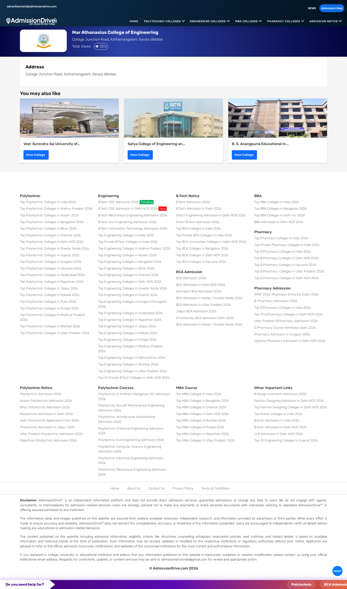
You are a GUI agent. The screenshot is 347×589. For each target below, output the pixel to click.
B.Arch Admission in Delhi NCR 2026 (280, 427)
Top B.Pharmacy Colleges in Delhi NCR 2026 (286, 258)
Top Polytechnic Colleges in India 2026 (48, 202)
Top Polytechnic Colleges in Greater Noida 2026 (54, 248)
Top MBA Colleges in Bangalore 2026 (202, 401)
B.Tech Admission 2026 (193, 202)
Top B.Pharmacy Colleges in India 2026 (282, 252)
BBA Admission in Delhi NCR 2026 (278, 222)
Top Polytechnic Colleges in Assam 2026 (49, 215)
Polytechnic (311, 584)
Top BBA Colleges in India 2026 (276, 202)
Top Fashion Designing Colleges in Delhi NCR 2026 (290, 407)
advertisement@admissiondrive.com (31, 6)
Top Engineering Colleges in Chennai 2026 (128, 275)
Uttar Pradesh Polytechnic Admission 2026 (51, 434)
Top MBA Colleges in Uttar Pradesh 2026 (205, 440)
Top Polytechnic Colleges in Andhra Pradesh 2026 (56, 209)
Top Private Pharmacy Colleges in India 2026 (286, 245)
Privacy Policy (183, 488)
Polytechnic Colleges (162, 21)
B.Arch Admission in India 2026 (276, 420)
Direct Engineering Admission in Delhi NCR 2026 (211, 215)
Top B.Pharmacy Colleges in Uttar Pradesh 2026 (289, 271)
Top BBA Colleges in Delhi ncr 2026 (279, 215)
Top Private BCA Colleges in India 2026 (204, 235)
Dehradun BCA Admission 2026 (198, 291)
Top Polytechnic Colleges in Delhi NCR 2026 (51, 242)
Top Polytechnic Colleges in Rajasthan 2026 (51, 282)
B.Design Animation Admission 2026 (280, 394)
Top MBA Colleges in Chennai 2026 (201, 407)
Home (134, 21)
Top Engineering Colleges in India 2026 (126, 235)
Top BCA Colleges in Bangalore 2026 (202, 248)
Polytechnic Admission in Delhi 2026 (46, 414)
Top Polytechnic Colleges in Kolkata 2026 (49, 295)
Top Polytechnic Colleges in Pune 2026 (48, 302)
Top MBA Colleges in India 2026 (198, 394)
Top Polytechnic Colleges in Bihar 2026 (48, 228)
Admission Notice (323, 21)
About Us (133, 488)
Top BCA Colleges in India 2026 (198, 228)
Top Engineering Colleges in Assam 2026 (127, 255)
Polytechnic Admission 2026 (40, 394)
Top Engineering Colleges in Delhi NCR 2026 (129, 282)
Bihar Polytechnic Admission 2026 (45, 407)
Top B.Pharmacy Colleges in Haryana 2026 (285, 265)
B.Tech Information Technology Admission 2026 (132, 228)
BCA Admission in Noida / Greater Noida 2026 (209, 298)
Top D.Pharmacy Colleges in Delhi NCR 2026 (286, 278)
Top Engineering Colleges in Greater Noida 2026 (132, 288)
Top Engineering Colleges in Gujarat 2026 (127, 295)
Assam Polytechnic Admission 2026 (46, 401)
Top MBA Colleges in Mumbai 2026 (201, 420)
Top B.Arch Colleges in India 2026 (278, 414)
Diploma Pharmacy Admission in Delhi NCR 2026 (289, 341)
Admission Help (331, 8)
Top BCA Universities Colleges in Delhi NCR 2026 (211, 242)
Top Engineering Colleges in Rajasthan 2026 (129, 320)
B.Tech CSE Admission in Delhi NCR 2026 (132, 208)
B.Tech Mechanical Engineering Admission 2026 (132, 215)
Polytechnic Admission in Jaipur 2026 (47, 427)
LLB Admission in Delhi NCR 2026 (278, 434)
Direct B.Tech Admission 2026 (197, 222)
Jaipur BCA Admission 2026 (196, 311)
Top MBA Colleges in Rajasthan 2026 (202, 434)
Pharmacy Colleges (283, 21)
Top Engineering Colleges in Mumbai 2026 (128, 364)
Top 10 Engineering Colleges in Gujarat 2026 (286, 440)
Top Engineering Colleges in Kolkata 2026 (127, 333)
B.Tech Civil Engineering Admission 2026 (127, 222)
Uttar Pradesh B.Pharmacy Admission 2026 (285, 321)
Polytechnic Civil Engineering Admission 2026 (131, 440)
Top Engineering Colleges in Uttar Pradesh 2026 (132, 371)
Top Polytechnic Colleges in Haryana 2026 (50, 268)
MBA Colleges (246, 21)
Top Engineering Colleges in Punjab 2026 (127, 340)
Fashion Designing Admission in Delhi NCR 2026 (288, 401)
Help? (337, 571)
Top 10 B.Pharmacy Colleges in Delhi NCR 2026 (288, 314)
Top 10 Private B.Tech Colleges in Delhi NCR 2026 (133, 378)
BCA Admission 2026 (191, 278)
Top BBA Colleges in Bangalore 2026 (280, 209)
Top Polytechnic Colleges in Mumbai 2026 (50, 326)
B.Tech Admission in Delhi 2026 (198, 209)
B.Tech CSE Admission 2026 (126, 202)
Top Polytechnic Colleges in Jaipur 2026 (49, 288)
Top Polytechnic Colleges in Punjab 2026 (49, 308)
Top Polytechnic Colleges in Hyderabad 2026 (52, 275)
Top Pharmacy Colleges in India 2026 (281, 238)
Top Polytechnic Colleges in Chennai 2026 (50, 235)
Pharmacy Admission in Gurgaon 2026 (282, 334)
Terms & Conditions (215, 488)
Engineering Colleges (208, 21)
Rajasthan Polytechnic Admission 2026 (48, 440)
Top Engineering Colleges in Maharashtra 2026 (131, 358)
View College (35, 155)
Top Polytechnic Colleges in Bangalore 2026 (51, 222)
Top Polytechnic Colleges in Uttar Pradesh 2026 (54, 333)
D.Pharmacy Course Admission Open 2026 (285, 328)
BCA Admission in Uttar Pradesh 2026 (203, 305)
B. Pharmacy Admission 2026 (275, 301)
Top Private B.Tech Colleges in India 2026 (127, 242)
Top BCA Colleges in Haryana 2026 (201, 262)
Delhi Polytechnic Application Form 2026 (49, 420)
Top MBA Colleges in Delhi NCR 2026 (202, 414)
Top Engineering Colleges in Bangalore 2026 (129, 262)
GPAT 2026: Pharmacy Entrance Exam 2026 (286, 294)
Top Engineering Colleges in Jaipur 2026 (127, 326)
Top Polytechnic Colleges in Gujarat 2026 (49, 255)
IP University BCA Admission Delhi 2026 (205, 318)
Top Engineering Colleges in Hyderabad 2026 (130, 313)
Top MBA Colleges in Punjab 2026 (200, 427)
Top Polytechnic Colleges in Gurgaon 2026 (50, 262)
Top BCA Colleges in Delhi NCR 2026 (202, 255)
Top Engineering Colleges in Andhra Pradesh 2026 (134, 248)
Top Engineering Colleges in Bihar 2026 (126, 268)
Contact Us (157, 488)
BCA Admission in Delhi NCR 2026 (200, 285)
